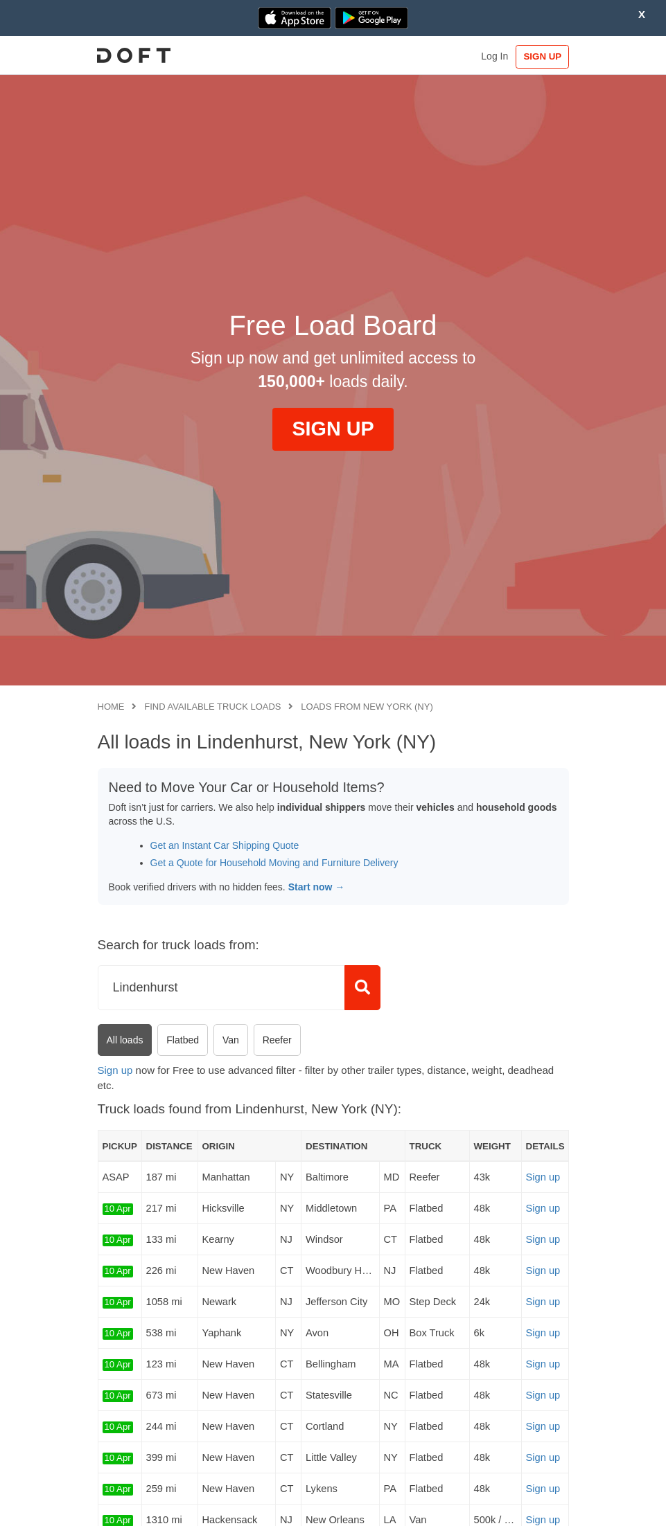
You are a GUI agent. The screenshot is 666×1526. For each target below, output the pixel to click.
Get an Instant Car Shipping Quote (224, 845)
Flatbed (182, 1039)
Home (111, 706)
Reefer (277, 1039)
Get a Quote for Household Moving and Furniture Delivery (274, 862)
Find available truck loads (212, 706)
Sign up (115, 1070)
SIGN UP (539, 56)
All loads (125, 1039)
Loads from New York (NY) (366, 706)
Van (230, 1039)
